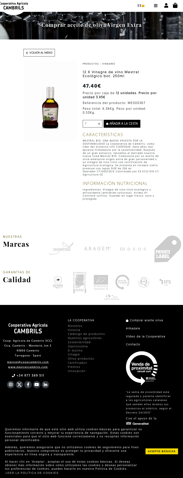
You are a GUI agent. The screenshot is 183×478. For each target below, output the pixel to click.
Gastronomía (78, 346)
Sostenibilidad (79, 342)
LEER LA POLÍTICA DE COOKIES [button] (32, 472)
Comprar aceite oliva (144, 320)
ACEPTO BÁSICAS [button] (161, 451)
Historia (74, 330)
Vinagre (74, 354)
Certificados (77, 363)
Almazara (133, 328)
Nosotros (75, 326)
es (141, 5)
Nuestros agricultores (85, 338)
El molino (75, 350)
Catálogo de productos (86, 334)
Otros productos (81, 358)
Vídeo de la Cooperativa (145, 336)
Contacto (133, 344)
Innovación (76, 371)
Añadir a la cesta (122, 124)
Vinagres (108, 64)
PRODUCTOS (91, 64)
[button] (155, 3)
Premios (74, 367)
